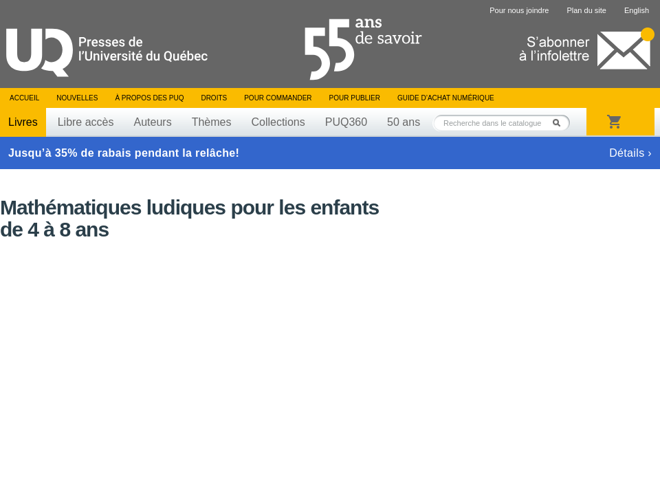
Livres (23, 122)
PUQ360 (346, 122)
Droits (214, 98)
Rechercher (560, 122)
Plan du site (586, 10)
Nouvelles (77, 98)
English (636, 10)
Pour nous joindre (519, 10)
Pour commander (277, 98)
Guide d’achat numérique (445, 98)
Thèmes (212, 122)
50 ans (403, 122)
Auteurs (153, 122)
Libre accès (86, 122)
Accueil (24, 98)
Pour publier (354, 98)
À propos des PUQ (149, 98)
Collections (278, 122)
